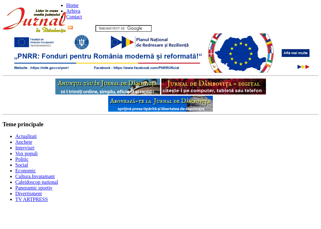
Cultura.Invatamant (35, 176)
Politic (22, 159)
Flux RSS (81, 28)
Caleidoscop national (36, 182)
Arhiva (73, 11)
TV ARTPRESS (31, 199)
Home (72, 5)
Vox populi (26, 153)
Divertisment (28, 193)
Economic (25, 170)
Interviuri (24, 147)
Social (21, 165)
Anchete (23, 142)
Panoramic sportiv (33, 188)
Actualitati (26, 136)
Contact (74, 16)
